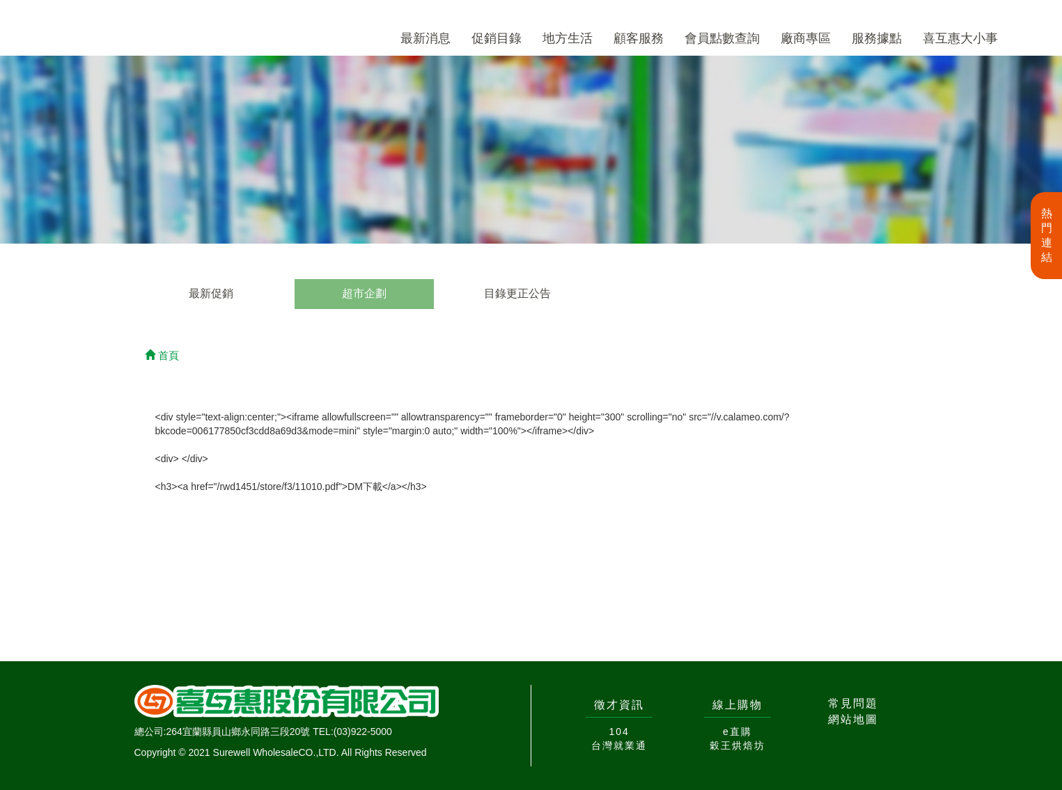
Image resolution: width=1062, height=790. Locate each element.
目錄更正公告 (517, 293)
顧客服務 (639, 38)
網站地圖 (853, 719)
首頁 (162, 355)
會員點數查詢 (722, 38)
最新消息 (425, 38)
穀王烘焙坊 (737, 745)
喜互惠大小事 (960, 38)
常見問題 (853, 703)
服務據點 (877, 38)
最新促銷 (211, 293)
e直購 (737, 731)
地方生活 (567, 38)
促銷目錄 (496, 38)
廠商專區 (806, 38)
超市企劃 (364, 293)
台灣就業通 (619, 745)
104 (619, 731)
